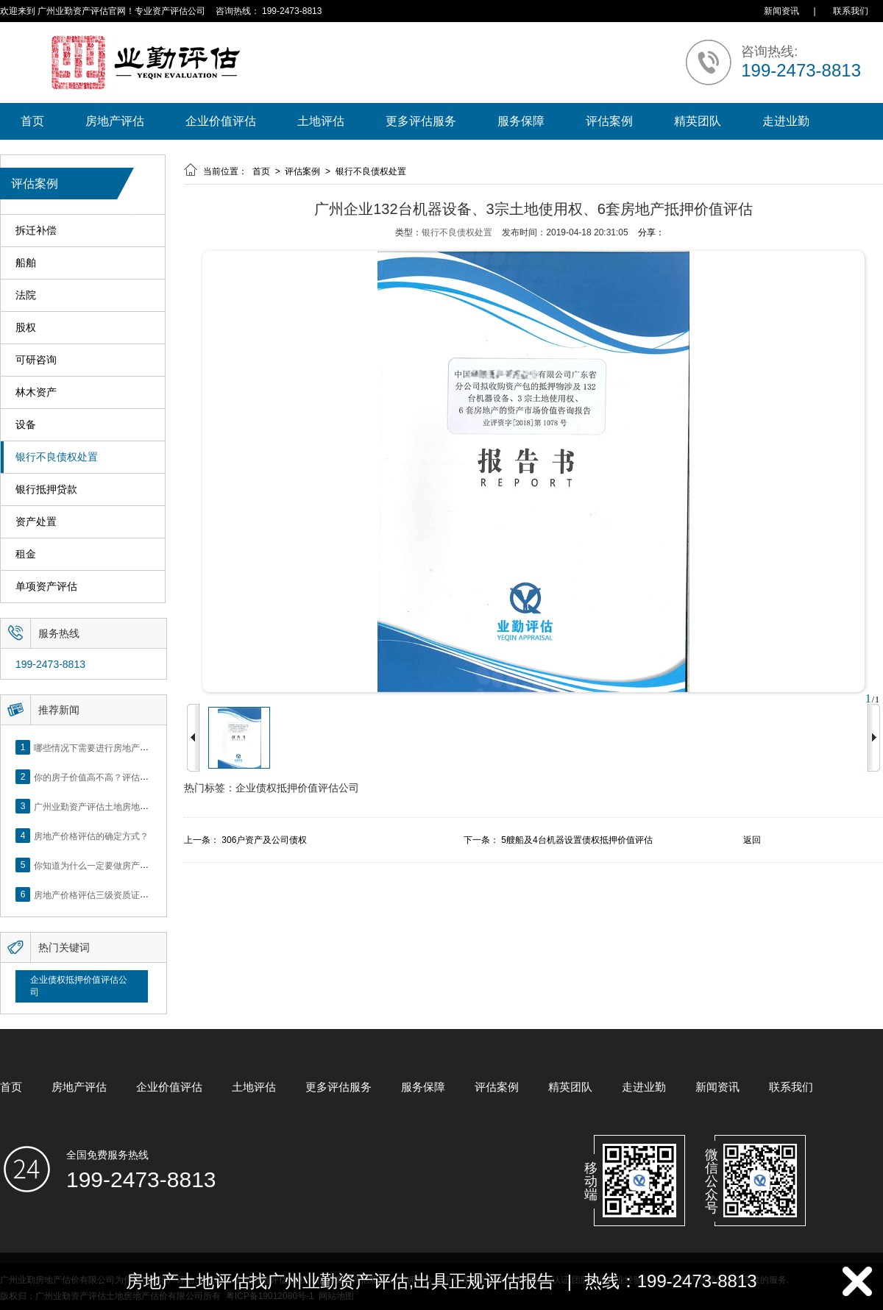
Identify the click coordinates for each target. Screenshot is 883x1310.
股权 (25, 327)
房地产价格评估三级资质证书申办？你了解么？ (126, 894)
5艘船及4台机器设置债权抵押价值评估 (576, 840)
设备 (25, 425)
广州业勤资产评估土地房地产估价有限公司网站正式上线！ (148, 806)
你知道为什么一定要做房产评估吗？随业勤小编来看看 (140, 865)
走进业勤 (785, 121)
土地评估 (320, 121)
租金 (25, 554)
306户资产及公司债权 (264, 840)
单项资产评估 (46, 586)
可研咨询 (36, 360)
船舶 (25, 263)
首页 (32, 121)
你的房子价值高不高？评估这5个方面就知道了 (125, 777)
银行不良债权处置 (56, 457)
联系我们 (850, 11)
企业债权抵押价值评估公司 (78, 986)
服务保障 (521, 121)
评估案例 (609, 121)
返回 (752, 840)
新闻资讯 (781, 11)
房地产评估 (114, 121)
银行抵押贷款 (46, 489)
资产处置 (36, 522)
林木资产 (36, 392)
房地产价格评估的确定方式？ (91, 835)
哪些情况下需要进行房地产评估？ (100, 747)
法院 (25, 295)
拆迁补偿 (36, 230)
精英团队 (697, 121)
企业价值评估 (220, 121)
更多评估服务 (421, 121)
